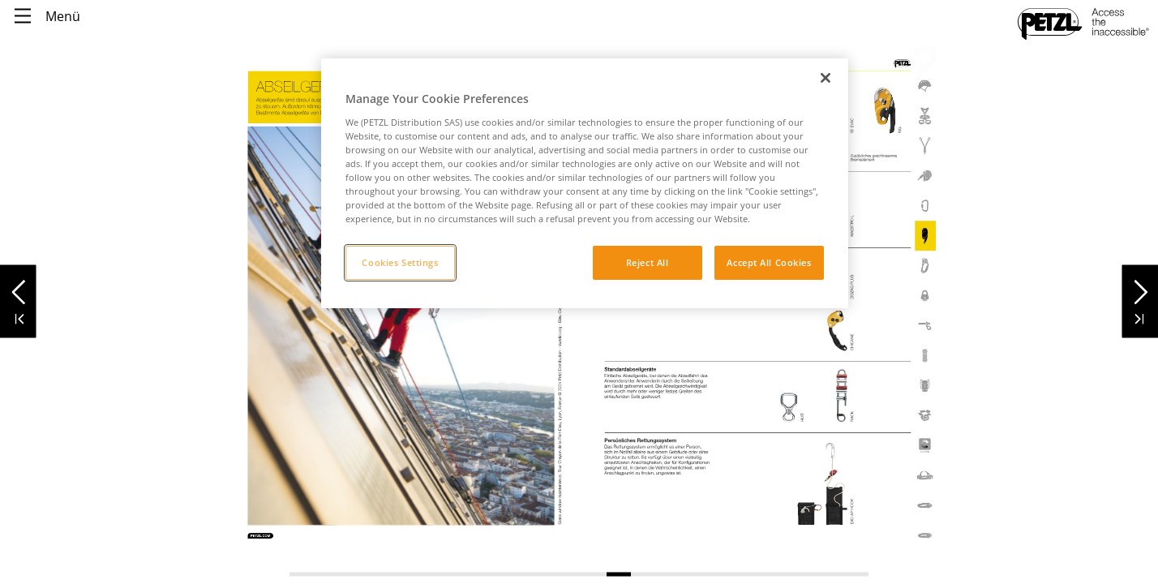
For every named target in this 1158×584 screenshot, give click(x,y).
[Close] (825, 78)
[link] (756, 445)
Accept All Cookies (769, 262)
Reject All (647, 262)
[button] (18, 287)
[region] (584, 183)
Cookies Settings (400, 262)
